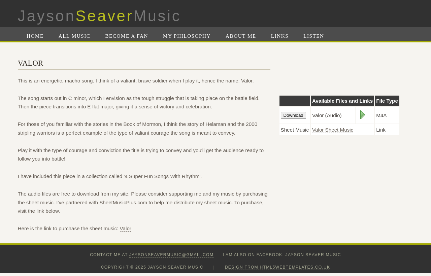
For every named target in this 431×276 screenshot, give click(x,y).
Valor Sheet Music (332, 130)
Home (35, 36)
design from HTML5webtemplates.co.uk (277, 267)
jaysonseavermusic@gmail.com (171, 254)
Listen (313, 36)
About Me (241, 36)
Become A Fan (126, 36)
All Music (75, 36)
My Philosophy (187, 36)
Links (280, 36)
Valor (125, 228)
